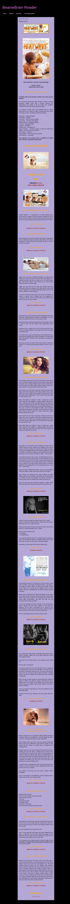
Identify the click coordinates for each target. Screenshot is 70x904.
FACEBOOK (36, 228)
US (38, 183)
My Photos (18, 13)
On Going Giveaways (29, 13)
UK (41, 183)
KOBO (34, 185)
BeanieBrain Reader (20, 7)
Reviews (11, 13)
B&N (29, 185)
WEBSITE (29, 228)
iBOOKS (41, 185)
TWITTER (42, 228)
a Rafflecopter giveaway (36, 896)
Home (4, 13)
